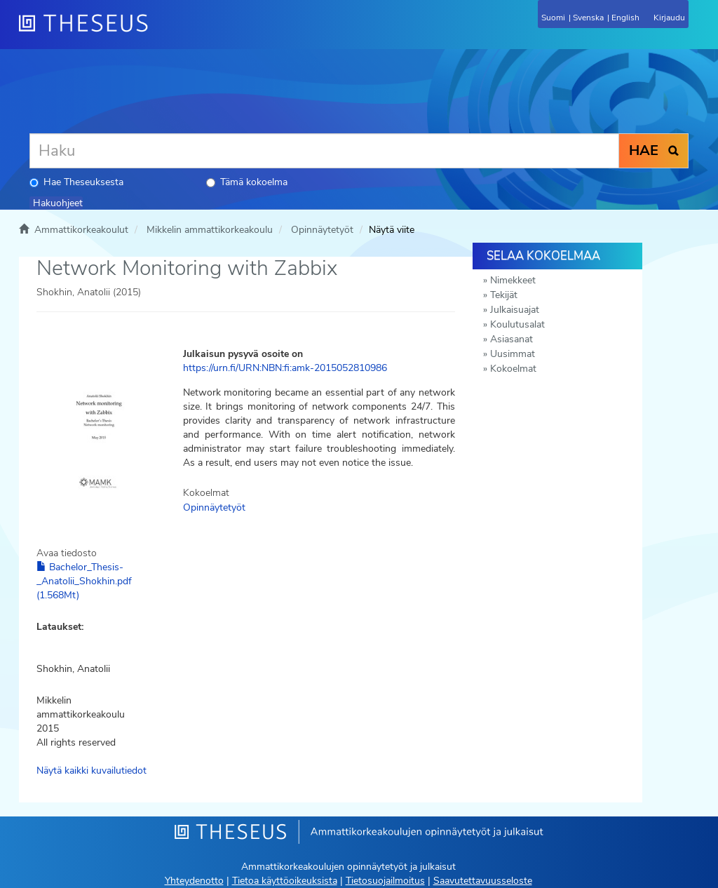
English (625, 17)
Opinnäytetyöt (322, 229)
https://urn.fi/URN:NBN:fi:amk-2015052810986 (285, 368)
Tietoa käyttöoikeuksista (284, 880)
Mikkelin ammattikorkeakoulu (210, 229)
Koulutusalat (517, 324)
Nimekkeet (513, 280)
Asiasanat (511, 339)
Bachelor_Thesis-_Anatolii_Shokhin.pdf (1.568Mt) (84, 581)
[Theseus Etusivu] (159, 31)
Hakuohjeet (58, 203)
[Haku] (324, 150)
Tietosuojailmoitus (385, 880)
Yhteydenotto (194, 880)
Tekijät (503, 295)
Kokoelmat (513, 368)
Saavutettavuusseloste (482, 880)
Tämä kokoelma (246, 182)
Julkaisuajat (514, 309)
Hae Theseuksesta (76, 182)
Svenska (588, 17)
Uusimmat (512, 354)
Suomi (553, 17)
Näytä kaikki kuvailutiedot (91, 770)
